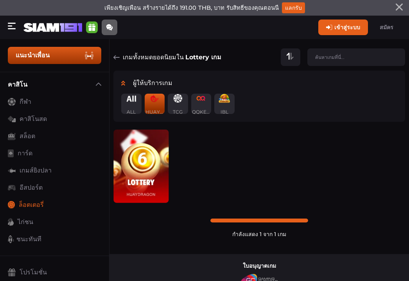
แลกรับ (293, 7)
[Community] (109, 27)
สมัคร (386, 27)
